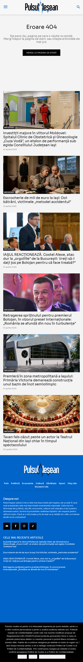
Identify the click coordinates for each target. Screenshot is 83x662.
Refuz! (33, 656)
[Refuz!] (79, 642)
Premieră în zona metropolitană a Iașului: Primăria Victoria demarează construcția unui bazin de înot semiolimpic (38, 380)
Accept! (22, 656)
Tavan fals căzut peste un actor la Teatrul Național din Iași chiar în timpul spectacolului (37, 441)
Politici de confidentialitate (52, 656)
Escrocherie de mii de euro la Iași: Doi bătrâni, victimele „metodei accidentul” (37, 200)
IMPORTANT (9, 128)
